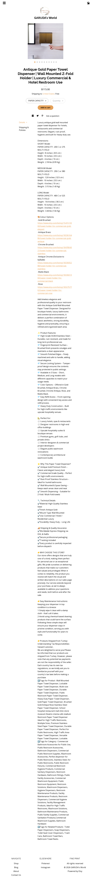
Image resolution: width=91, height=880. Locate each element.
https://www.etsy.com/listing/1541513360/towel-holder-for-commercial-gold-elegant (55, 226)
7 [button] (49, 62)
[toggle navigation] (4, 3)
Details (23, 122)
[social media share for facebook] (33, 116)
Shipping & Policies (24, 128)
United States (49, 93)
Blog (16, 867)
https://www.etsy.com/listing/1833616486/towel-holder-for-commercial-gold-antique (55, 238)
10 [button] (56, 62)
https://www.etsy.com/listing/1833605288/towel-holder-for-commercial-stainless (55, 265)
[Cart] (88, 3)
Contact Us (16, 875)
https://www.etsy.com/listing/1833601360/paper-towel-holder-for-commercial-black (55, 278)
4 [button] (42, 62)
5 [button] (44, 62)
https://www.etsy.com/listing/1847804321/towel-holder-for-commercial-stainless (55, 250)
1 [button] (34, 62)
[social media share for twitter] (38, 116)
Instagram (45, 867)
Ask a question (52, 116)
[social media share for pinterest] (42, 116)
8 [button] (51, 62)
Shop (16, 863)
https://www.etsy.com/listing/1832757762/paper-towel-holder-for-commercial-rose (55, 290)
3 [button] (39, 62)
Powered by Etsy (75, 871)
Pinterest (45, 863)
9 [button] (53, 62)
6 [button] (46, 62)
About (16, 871)
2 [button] (37, 62)
